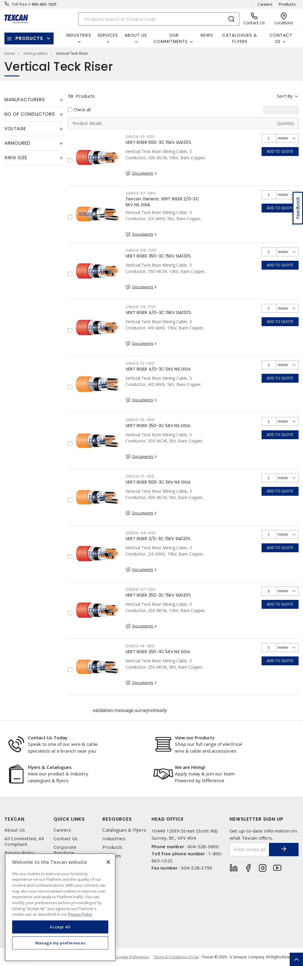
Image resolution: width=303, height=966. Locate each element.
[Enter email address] (250, 849)
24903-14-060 (140, 645)
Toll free (19, 4)
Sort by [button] (285, 96)
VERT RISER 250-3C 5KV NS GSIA (157, 652)
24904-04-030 (140, 532)
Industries (113, 838)
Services (111, 856)
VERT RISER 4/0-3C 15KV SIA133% (158, 312)
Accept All (60, 927)
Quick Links (69, 819)
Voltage (15, 128)
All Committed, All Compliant (24, 841)
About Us (14, 830)
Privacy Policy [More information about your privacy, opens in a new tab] (80, 914)
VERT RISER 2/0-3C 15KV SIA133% (158, 539)
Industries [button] (78, 35)
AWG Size (15, 157)
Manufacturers (24, 99)
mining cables (35, 53)
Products (287, 4)
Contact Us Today (47, 737)
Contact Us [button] (281, 38)
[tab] (33, 99)
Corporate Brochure (65, 850)
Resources (117, 819)
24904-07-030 (140, 589)
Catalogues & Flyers (239, 38)
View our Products (195, 737)
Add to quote (280, 151)
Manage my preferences (60, 943)
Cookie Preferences (132, 957)
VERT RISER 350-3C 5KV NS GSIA (157, 426)
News (207, 35)
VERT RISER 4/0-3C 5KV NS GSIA (158, 369)
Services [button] (108, 35)
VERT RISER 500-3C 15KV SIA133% (158, 142)
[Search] (159, 19)
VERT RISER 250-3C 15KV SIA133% (158, 595)
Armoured (17, 143)
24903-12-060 (140, 363)
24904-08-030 (140, 250)
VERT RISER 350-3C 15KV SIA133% (158, 256)
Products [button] (29, 38)
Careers (265, 4)
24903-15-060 (140, 419)
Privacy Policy (19, 853)
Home (9, 53)
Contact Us (66, 838)
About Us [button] (136, 35)
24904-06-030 (140, 306)
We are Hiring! (190, 767)
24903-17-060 (139, 476)
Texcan (14, 819)
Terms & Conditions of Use (176, 956)
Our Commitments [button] (171, 38)
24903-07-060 (140, 193)
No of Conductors (29, 114)
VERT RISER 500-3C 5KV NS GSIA (158, 482)
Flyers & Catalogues (50, 767)
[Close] (108, 862)
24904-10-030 (140, 136)
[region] (60, 907)
